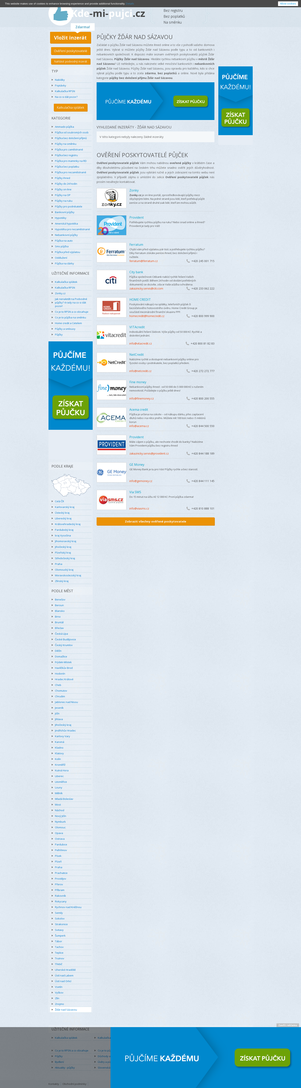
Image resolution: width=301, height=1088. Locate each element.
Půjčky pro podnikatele (68, 206)
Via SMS (135, 492)
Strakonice (61, 924)
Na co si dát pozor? (66, 97)
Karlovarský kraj (64, 507)
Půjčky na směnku (65, 144)
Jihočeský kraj (63, 547)
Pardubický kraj (64, 530)
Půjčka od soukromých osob (72, 132)
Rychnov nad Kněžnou (68, 907)
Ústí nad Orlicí (63, 981)
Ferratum (136, 244)
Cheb (58, 685)
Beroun (59, 605)
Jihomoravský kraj (65, 541)
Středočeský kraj (65, 558)
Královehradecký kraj (68, 524)
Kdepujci (108, 13)
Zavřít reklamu (287, 1025)
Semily (59, 913)
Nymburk (60, 821)
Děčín (58, 651)
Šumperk (60, 935)
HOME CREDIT (140, 299)
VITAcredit (137, 327)
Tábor (58, 941)
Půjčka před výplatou (67, 252)
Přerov (59, 884)
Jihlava (59, 719)
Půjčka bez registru (66, 155)
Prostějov (60, 878)
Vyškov (59, 992)
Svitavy (59, 930)
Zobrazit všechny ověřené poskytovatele (155, 521)
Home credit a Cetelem (68, 323)
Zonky (134, 190)
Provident (136, 217)
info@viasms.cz (139, 508)
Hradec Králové (64, 679)
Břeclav (59, 628)
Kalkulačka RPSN (65, 91)
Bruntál (59, 622)
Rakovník (60, 895)
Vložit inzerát (70, 37)
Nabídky (60, 80)
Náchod (59, 810)
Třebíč (58, 964)
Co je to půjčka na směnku (70, 317)
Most (58, 804)
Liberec (59, 776)
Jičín (57, 713)
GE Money (136, 464)
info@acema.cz (139, 426)
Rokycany (61, 901)
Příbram (59, 890)
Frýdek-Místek (63, 662)
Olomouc (60, 827)
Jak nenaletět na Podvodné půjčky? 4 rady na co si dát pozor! (71, 302)
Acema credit (138, 409)
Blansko (60, 611)
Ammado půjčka (64, 126)
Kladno (59, 747)
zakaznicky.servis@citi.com (146, 288)
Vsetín (58, 987)
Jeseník (59, 707)
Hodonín (60, 673)
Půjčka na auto (64, 240)
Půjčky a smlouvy (65, 329)
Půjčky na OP (62, 195)
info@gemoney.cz (140, 481)
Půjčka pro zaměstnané (69, 149)
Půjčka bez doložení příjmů (71, 138)
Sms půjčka (62, 246)
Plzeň (58, 861)
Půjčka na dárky (64, 263)
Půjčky (59, 334)
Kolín (58, 759)
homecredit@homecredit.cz (146, 316)
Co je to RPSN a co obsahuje (71, 311)
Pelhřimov (61, 850)
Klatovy (59, 753)
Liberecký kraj (63, 518)
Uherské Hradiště (65, 970)
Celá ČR (59, 501)
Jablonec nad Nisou (66, 702)
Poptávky (60, 85)
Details (130, 3)
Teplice (59, 952)
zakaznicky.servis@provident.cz (149, 453)
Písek (58, 856)
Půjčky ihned (62, 178)
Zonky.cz (60, 293)
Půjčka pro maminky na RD (71, 161)
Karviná (59, 742)
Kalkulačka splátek (70, 107)
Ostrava (60, 839)
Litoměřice (61, 782)
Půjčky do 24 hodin (66, 183)
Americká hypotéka (66, 223)
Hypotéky (60, 218)
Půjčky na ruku (63, 201)
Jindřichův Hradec (65, 730)
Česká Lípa (61, 633)
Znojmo (59, 1004)
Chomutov (61, 690)
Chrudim (60, 696)
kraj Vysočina (63, 535)
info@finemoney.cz (141, 398)
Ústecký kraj (62, 512)
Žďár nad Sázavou (66, 1009)
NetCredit (136, 354)
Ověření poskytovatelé (70, 51)
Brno (58, 616)
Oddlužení (61, 257)
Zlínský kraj (62, 581)
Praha (58, 564)
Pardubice (61, 844)
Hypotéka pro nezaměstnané (72, 229)
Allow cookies (288, 3)
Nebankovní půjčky (66, 235)
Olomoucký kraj (64, 569)
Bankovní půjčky (64, 212)
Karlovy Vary (62, 736)
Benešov (60, 599)
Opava (59, 833)
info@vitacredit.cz (140, 343)
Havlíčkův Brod (64, 668)
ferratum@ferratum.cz (143, 261)
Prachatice (61, 873)
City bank (136, 272)
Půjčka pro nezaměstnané (70, 172)
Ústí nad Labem (64, 975)
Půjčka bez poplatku (67, 166)
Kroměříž (60, 764)
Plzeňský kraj (63, 552)
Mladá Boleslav (64, 799)
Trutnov (59, 958)
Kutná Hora (62, 770)
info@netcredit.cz (140, 371)
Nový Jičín (60, 816)
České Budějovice (65, 639)
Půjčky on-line (63, 189)
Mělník (59, 793)
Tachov (59, 947)
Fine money (137, 382)
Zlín (57, 998)
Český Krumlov (64, 645)
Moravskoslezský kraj (68, 575)
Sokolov (60, 918)
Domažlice (61, 656)
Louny (58, 787)
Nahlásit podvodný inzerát (70, 61)
